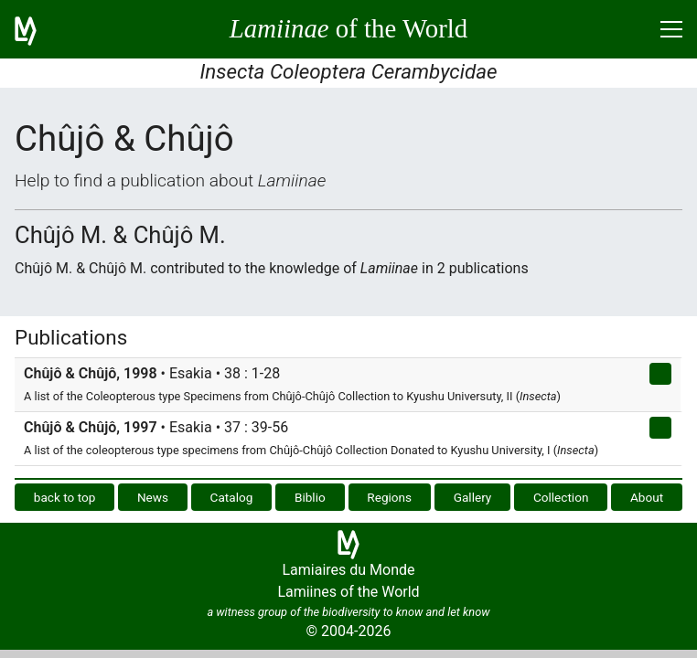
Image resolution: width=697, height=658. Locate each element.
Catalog (231, 497)
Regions (389, 497)
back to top (65, 497)
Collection (561, 497)
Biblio (310, 497)
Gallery (473, 497)
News (152, 497)
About (646, 497)
